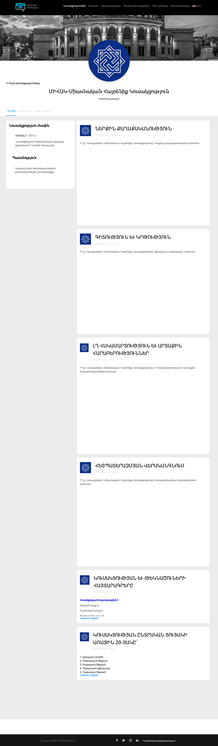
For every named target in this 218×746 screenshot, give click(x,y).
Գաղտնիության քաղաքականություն (159, 741)
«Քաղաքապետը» (111, 6)
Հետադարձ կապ (180, 6)
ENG (196, 6)
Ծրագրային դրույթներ (137, 6)
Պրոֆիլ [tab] (11, 111)
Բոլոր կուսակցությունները (23, 83)
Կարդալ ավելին (89, 618)
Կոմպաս (93, 6)
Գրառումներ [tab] (24, 111)
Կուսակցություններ (74, 6)
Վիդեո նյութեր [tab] (42, 111)
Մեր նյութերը (160, 6)
